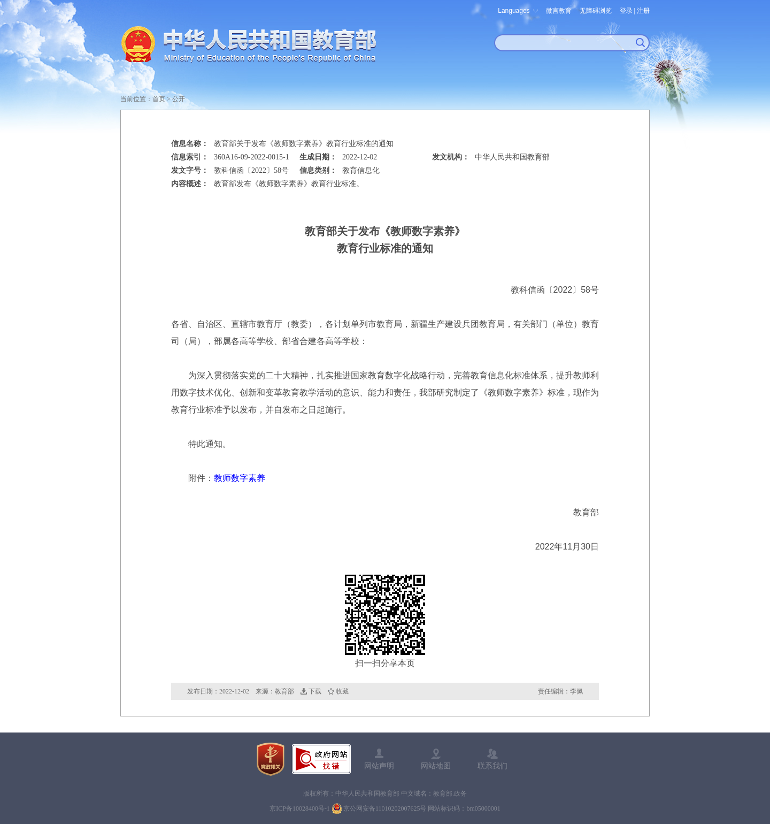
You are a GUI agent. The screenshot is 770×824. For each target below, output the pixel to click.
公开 (178, 99)
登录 (626, 10)
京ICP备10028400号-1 (300, 808)
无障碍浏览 (596, 10)
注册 (643, 10)
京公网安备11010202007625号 (385, 808)
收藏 (342, 691)
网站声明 (379, 765)
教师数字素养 (239, 478)
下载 (315, 691)
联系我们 (492, 765)
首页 (158, 99)
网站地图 (436, 765)
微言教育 (559, 10)
